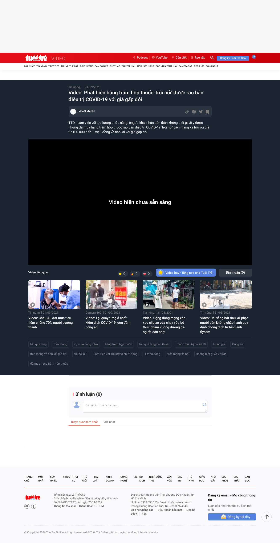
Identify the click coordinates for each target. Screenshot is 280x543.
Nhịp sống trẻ (155, 478)
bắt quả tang (38, 344)
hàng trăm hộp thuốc (118, 344)
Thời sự (75, 478)
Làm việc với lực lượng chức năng (115, 354)
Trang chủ (28, 478)
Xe (135, 476)
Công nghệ (212, 66)
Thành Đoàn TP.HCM (91, 506)
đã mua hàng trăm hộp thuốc (49, 363)
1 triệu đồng (152, 354)
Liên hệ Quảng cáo (142, 510)
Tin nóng (41, 66)
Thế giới (73, 66)
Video (66, 476)
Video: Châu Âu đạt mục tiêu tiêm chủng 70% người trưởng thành (50, 322)
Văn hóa (169, 478)
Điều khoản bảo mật (170, 510)
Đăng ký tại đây (239, 517)
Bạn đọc (247, 478)
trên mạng (60, 344)
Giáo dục (202, 478)
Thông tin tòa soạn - (66, 506)
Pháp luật (96, 478)
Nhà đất (213, 478)
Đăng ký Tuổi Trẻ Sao (233, 58)
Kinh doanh (110, 478)
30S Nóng (148, 66)
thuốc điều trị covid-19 (191, 344)
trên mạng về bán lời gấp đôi (48, 354)
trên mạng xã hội (178, 354)
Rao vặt (197, 58)
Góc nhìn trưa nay (166, 66)
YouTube (159, 58)
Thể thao (115, 66)
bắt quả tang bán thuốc (154, 344)
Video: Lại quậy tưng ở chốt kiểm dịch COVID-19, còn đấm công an (108, 322)
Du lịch (142, 478)
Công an (237, 344)
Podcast (140, 58)
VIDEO (58, 59)
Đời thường (86, 66)
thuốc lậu (80, 354)
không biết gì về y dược (211, 354)
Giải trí (126, 66)
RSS (144, 513)
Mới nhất (29, 66)
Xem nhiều (53, 478)
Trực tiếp (53, 66)
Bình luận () (235, 272)
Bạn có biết (101, 66)
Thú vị (64, 66)
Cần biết (179, 58)
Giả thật (237, 478)
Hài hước (136, 66)
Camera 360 (185, 66)
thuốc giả (219, 344)
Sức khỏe (199, 66)
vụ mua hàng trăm (86, 344)
